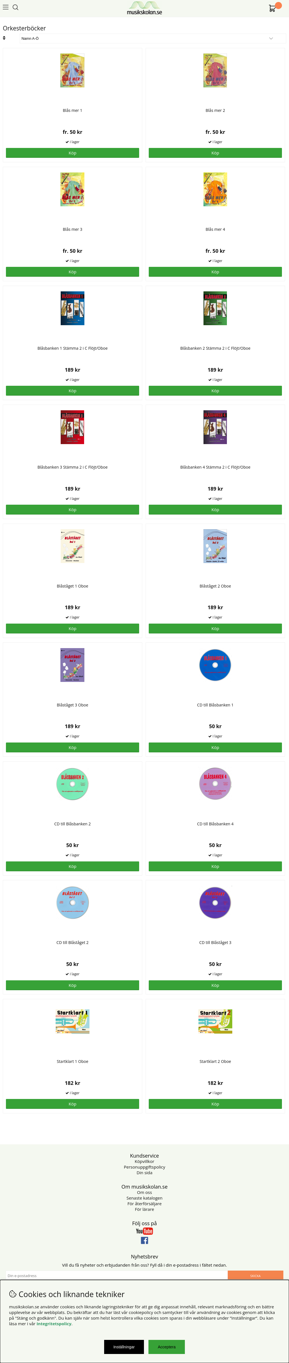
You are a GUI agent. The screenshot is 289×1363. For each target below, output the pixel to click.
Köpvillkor (144, 1161)
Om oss (144, 1192)
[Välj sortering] (153, 38)
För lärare (144, 1209)
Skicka (255, 1276)
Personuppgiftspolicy (144, 1167)
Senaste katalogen (144, 1198)
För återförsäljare (144, 1203)
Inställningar (124, 1347)
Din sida (144, 1172)
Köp (72, 153)
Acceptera (167, 1347)
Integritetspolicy (53, 1323)
